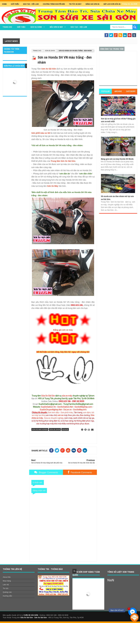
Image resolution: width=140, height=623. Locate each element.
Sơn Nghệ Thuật (123, 32)
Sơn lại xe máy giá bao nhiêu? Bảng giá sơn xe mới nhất (118, 120)
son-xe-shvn (50, 50)
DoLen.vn (68, 410)
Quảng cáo (7, 592)
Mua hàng (7, 581)
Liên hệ (6, 585)
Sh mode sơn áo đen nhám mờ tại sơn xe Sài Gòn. (117, 198)
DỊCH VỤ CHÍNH (36, 27)
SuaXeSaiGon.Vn (48, 407)
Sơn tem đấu (53, 412)
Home (4, 4)
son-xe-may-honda (40, 429)
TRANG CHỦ (7, 27)
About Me (7, 577)
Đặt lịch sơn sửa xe (112, 4)
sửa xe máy (67, 396)
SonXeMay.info (80, 410)
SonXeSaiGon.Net (65, 407)
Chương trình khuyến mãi (54, 4)
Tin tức (5, 588)
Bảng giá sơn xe (93, 4)
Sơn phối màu (67, 412)
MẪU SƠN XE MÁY (56, 27)
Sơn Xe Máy (52, 186)
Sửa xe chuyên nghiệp (53, 418)
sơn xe (60, 415)
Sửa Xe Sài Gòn (48, 396)
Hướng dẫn (7, 596)
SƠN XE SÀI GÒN (31, 615)
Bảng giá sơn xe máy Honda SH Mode (117, 158)
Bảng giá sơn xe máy (63, 330)
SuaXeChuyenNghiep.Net (51, 410)
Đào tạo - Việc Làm (31, 4)
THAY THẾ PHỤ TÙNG (100, 32)
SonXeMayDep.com (83, 407)
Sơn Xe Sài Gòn (48, 69)
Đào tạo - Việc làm (79, 27)
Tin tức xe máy (75, 4)
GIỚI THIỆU (15, 4)
